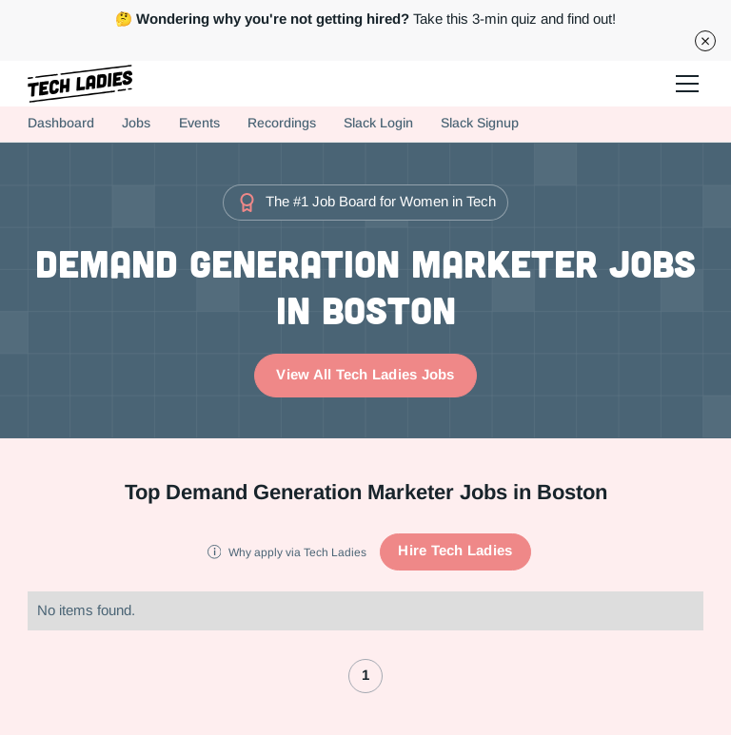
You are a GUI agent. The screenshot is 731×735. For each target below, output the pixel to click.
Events (199, 123)
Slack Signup (480, 123)
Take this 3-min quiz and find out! (365, 19)
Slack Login (378, 123)
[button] (683, 83)
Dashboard (61, 123)
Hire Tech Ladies (455, 550)
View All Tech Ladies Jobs (365, 374)
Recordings (281, 123)
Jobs (136, 123)
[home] (80, 83)
